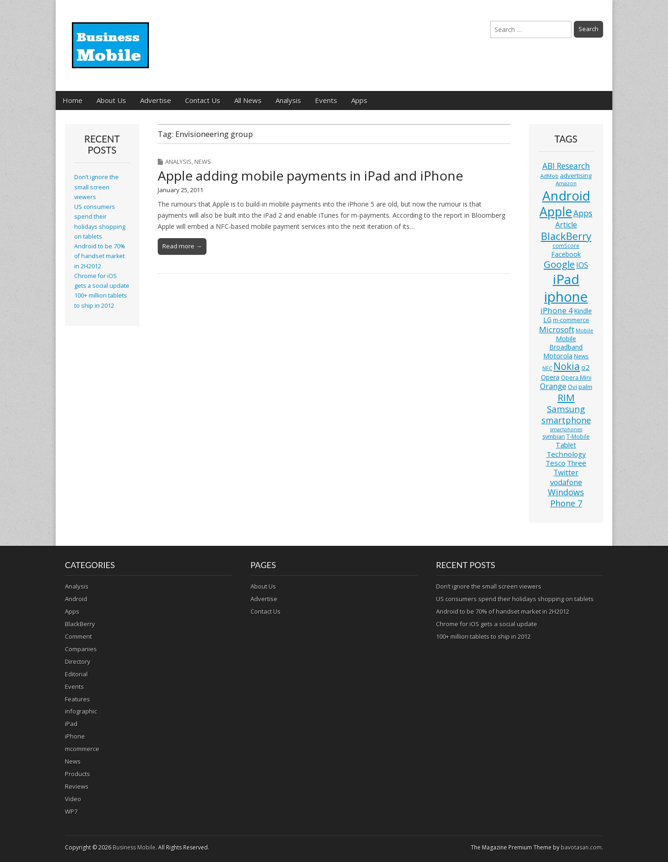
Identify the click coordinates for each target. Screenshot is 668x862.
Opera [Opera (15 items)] (550, 377)
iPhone (75, 736)
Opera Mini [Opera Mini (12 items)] (576, 378)
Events (326, 100)
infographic (81, 711)
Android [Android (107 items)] (566, 195)
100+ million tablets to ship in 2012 (483, 636)
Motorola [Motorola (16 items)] (557, 355)
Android (76, 599)
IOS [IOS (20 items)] (582, 265)
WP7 (71, 811)
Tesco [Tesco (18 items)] (555, 462)
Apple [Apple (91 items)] (556, 211)
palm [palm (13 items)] (585, 386)
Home (73, 100)
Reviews (77, 786)
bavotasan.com (581, 847)
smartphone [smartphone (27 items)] (566, 420)
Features (77, 699)
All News (248, 100)
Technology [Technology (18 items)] (566, 454)
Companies (81, 649)
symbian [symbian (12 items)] (553, 437)
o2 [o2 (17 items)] (585, 367)
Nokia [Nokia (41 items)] (566, 366)
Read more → (182, 246)
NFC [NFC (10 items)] (547, 367)
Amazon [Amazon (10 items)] (566, 183)
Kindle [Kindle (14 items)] (583, 310)
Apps (359, 100)
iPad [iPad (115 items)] (566, 279)
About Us (111, 100)
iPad (71, 723)
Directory (77, 661)
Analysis (288, 100)
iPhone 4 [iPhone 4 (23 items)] (556, 310)
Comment (78, 636)
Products (77, 774)
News (202, 161)
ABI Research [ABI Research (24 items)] (566, 166)
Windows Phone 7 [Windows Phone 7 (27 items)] (566, 497)
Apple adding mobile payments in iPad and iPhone (310, 175)
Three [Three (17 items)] (576, 462)
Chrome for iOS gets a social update (486, 624)
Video (73, 799)
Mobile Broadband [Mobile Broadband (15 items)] (566, 342)
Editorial (76, 674)
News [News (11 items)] (581, 356)
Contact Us (202, 100)
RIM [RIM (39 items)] (566, 397)
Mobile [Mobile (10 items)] (584, 330)
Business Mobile (134, 847)
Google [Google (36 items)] (559, 264)
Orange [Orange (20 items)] (553, 386)
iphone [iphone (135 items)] (566, 296)
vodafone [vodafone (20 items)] (566, 482)
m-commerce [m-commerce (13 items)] (571, 320)
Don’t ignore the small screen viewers (96, 187)
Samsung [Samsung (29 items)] (566, 409)
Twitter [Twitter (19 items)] (565, 472)
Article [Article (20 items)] (566, 225)
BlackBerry (80, 624)
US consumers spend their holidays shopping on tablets (515, 599)
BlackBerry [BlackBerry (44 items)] (566, 236)
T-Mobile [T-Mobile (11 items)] (578, 437)
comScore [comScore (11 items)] (565, 246)
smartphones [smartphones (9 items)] (566, 429)
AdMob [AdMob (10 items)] (549, 175)
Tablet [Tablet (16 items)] (566, 445)
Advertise (155, 100)
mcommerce (82, 749)
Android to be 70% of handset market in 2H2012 (99, 256)
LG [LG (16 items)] (547, 319)
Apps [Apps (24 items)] (582, 213)
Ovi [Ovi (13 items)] (572, 386)
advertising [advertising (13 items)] (575, 175)
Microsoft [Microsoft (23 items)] (556, 329)
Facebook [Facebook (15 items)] (566, 254)
